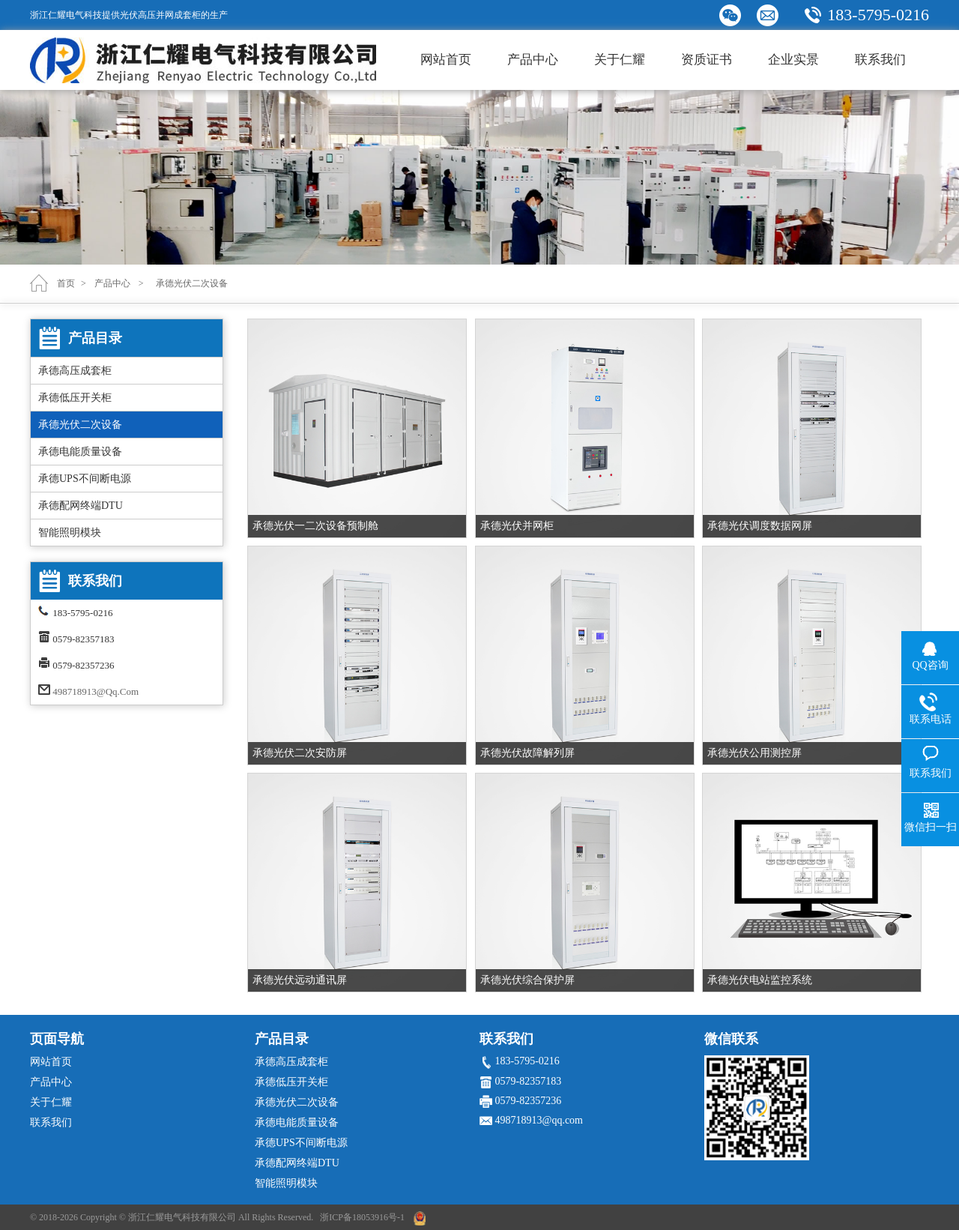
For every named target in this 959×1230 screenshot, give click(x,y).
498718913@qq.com (95, 691)
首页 (66, 283)
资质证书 (706, 59)
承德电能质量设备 (80, 451)
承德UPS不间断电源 (84, 478)
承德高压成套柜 (75, 370)
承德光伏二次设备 (80, 424)
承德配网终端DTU (80, 505)
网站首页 (445, 59)
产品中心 (532, 59)
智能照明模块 (69, 532)
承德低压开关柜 (75, 397)
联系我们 (880, 59)
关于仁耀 (619, 59)
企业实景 (793, 59)
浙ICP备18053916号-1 (362, 1217)
